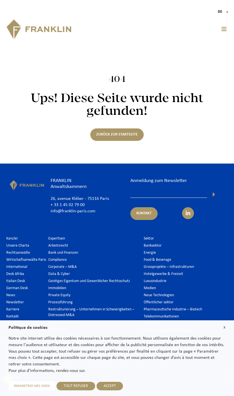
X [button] (224, 327)
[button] (224, 29)
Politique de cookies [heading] (28, 327)
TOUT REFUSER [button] (76, 386)
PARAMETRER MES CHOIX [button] (32, 386)
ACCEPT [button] (110, 386)
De (223, 12)
